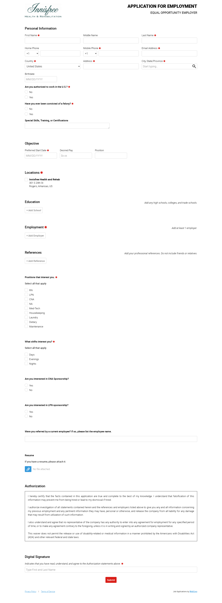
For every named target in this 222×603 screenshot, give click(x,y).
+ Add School (33, 210)
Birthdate (29, 74)
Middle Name (90, 35)
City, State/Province (152, 61)
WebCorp (193, 591)
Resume (29, 455)
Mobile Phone (90, 48)
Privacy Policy (30, 591)
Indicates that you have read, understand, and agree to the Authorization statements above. (73, 563)
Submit (111, 580)
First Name (31, 35)
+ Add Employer (35, 235)
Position (99, 150)
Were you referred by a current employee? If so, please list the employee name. (68, 431)
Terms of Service (48, 591)
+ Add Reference (35, 261)
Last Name (148, 35)
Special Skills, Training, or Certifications (46, 120)
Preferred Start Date (35, 150)
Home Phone (32, 48)
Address (87, 61)
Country (29, 61)
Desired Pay (66, 150)
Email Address (149, 48)
